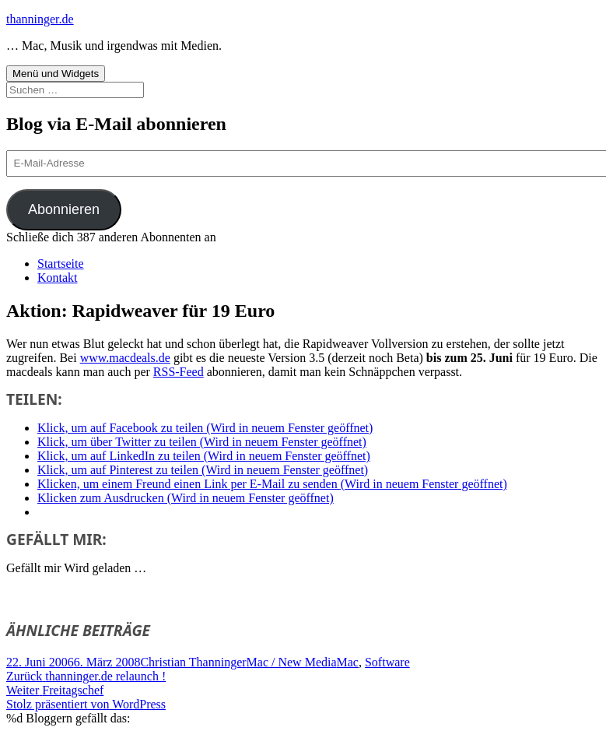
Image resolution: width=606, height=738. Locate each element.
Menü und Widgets (55, 73)
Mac (348, 662)
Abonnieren (64, 209)
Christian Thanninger (193, 662)
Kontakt (57, 277)
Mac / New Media (292, 662)
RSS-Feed (178, 371)
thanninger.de (40, 19)
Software (387, 662)
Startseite (60, 263)
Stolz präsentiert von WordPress (86, 704)
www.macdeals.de (125, 357)
